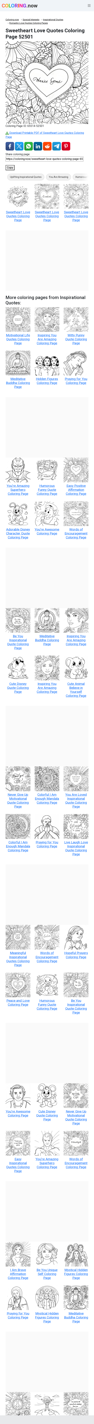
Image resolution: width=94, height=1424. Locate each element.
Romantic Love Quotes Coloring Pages (28, 23)
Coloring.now (12, 19)
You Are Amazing (58, 177)
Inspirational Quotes (53, 19)
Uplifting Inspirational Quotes (26, 177)
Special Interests (31, 19)
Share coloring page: (18, 154)
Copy (10, 167)
